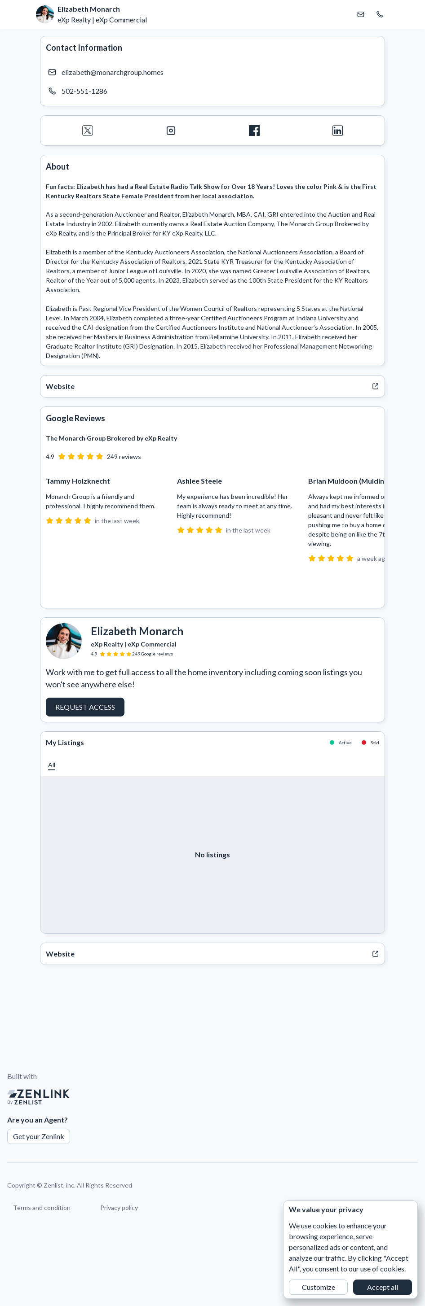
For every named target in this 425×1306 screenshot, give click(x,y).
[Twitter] (87, 130)
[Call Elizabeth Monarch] (379, 14)
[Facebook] (254, 130)
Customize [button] (318, 1287)
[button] (51, 764)
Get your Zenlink (38, 1136)
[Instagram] (171, 130)
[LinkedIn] (338, 130)
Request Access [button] (85, 707)
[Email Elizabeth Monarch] (360, 14)
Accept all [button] (382, 1287)
